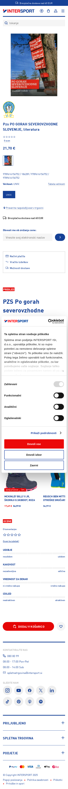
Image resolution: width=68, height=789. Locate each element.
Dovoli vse (34, 444)
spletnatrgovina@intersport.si (24, 673)
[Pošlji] (60, 237)
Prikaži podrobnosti (44, 432)
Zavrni (34, 465)
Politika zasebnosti (37, 780)
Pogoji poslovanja (12, 780)
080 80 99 (13, 656)
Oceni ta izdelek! (11, 541)
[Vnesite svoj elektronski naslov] (27, 237)
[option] (9, 194)
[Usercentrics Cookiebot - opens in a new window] (48, 321)
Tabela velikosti (56, 184)
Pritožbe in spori (15, 783)
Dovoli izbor (34, 454)
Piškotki (58, 780)
